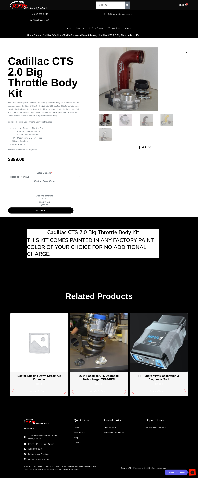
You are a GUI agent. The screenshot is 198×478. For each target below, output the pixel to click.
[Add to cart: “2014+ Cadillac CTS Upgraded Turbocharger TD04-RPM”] (99, 391)
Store (80, 28)
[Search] (127, 5)
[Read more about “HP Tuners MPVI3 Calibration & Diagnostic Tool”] (159, 391)
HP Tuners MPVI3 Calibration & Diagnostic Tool (158, 377)
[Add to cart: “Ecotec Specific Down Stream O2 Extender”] (39, 391)
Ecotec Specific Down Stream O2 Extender (39, 377)
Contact (128, 28)
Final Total (44, 202)
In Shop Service (96, 28)
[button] (185, 51)
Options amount (44, 195)
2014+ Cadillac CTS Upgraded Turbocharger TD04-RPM (99, 377)
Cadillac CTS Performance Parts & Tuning (75, 35)
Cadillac (47, 35)
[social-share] (140, 147)
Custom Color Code (44, 181)
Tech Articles (114, 28)
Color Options (43, 172)
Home (68, 28)
